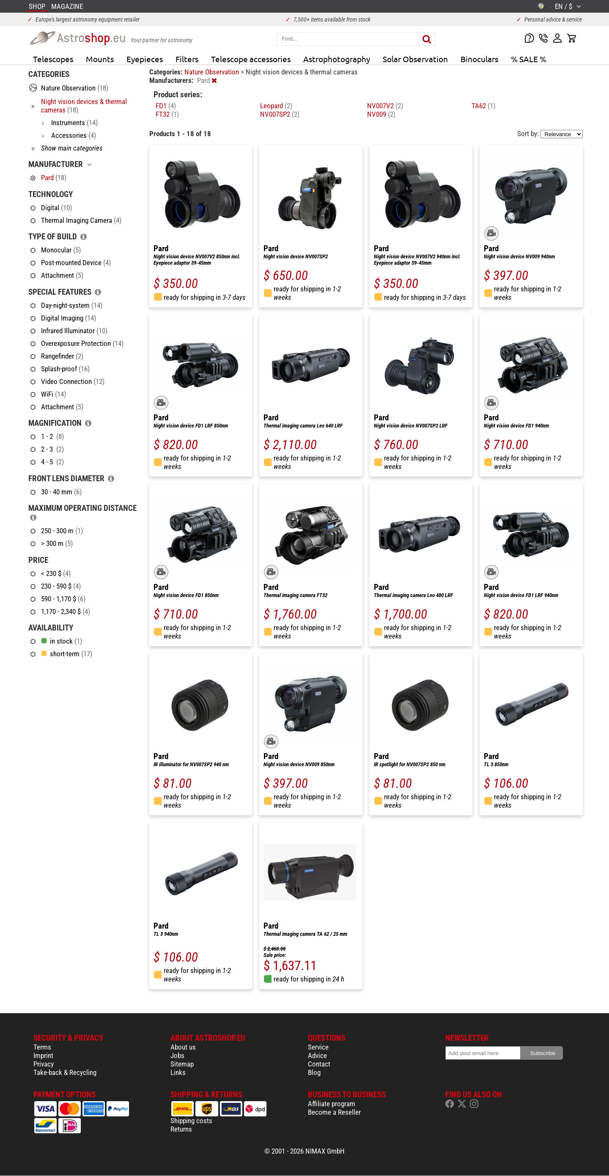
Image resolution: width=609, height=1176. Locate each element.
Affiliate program (331, 1103)
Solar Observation (415, 59)
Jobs (177, 1055)
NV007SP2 (279, 114)
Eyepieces (144, 59)
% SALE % (528, 59)
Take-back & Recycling (64, 1072)
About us (183, 1047)
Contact (319, 1064)
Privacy (43, 1064)
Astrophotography (336, 59)
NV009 (381, 114)
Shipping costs (191, 1120)
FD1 (166, 105)
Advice (317, 1055)
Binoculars (479, 59)
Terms (42, 1047)
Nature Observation (212, 72)
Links (178, 1072)
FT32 (167, 114)
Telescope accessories (251, 59)
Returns (181, 1129)
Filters (187, 59)
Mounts (100, 59)
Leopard (276, 105)
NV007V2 (385, 105)
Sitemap (182, 1064)
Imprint (43, 1055)
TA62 (483, 105)
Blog (314, 1072)
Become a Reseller (334, 1112)
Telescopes (53, 59)
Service (318, 1047)
